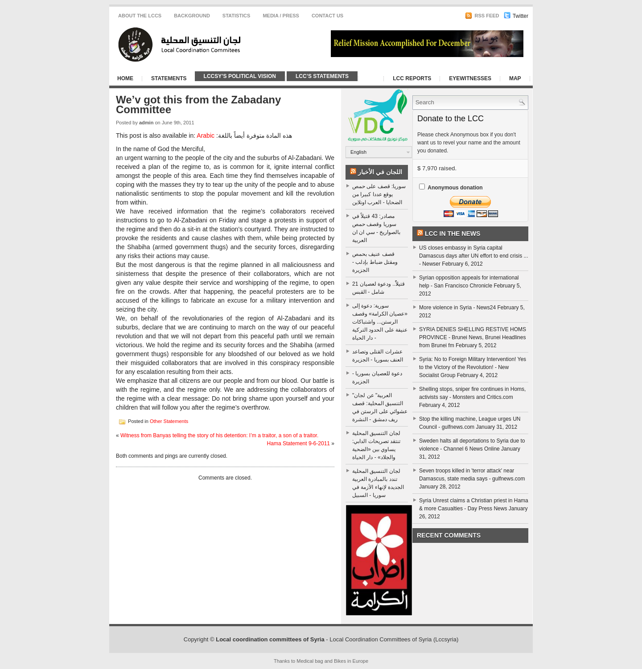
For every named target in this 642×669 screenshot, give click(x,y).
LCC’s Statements (322, 76)
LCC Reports (412, 78)
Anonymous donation (455, 188)
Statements (169, 78)
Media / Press (281, 15)
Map (515, 78)
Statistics (236, 15)
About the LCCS (139, 15)
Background (192, 15)
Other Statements (169, 420)
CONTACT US (327, 15)
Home (125, 78)
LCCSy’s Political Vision (240, 76)
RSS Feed (482, 15)
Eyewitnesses (470, 78)
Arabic (205, 135)
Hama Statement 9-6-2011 (298, 443)
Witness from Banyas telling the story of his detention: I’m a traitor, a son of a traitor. (219, 435)
